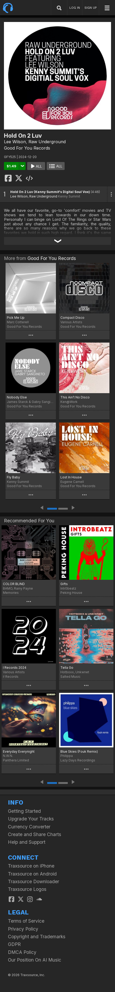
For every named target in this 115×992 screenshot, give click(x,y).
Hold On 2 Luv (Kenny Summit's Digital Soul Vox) (50, 192)
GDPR (14, 944)
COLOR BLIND (14, 584)
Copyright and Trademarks (36, 936)
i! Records (10, 677)
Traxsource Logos (27, 889)
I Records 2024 (14, 668)
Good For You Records (27, 148)
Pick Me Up (16, 318)
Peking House (71, 593)
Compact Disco (72, 318)
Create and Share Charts (34, 834)
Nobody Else (17, 397)
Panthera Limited (16, 760)
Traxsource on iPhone (31, 866)
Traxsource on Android (32, 874)
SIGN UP (90, 8)
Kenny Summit (69, 196)
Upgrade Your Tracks (31, 819)
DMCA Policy (22, 952)
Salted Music (70, 677)
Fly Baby (13, 477)
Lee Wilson (15, 141)
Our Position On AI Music (34, 960)
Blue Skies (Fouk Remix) (79, 751)
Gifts (64, 584)
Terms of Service (26, 921)
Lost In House (71, 477)
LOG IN (74, 8)
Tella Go (66, 668)
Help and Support (26, 842)
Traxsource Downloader (33, 881)
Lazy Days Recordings (77, 760)
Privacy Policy (23, 929)
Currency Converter (29, 826)
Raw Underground (47, 141)
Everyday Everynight (19, 751)
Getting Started (24, 811)
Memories (11, 593)
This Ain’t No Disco (75, 397)
